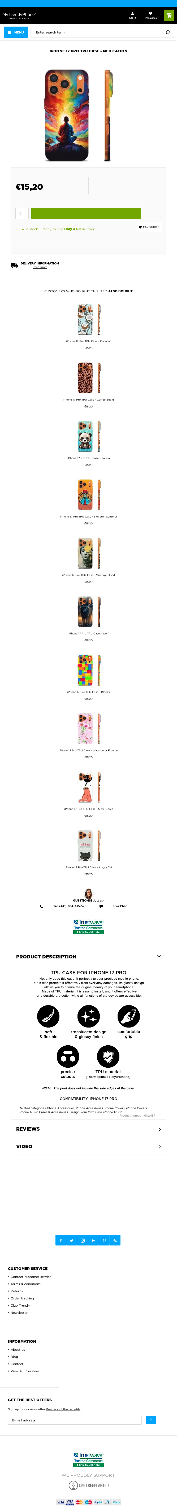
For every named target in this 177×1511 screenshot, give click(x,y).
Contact (17, 1364)
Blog (14, 1356)
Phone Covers (114, 1108)
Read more (40, 267)
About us (18, 1349)
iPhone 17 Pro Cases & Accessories (43, 1112)
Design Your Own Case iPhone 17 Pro (96, 1112)
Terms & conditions (26, 1284)
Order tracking (22, 1298)
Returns (17, 1291)
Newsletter (19, 1312)
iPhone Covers (136, 1108)
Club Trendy (20, 1305)
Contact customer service (31, 1276)
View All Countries (25, 1371)
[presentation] (104, 32)
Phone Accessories (60, 1108)
